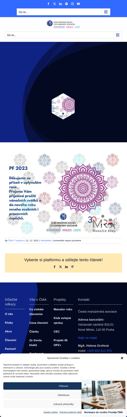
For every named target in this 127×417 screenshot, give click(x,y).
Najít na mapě (87, 337)
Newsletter (46, 240)
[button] (122, 358)
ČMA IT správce (16, 240)
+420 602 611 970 (99, 350)
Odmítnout (63, 395)
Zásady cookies (50, 412)
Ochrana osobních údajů (71, 412)
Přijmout (63, 386)
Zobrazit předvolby (63, 404)
